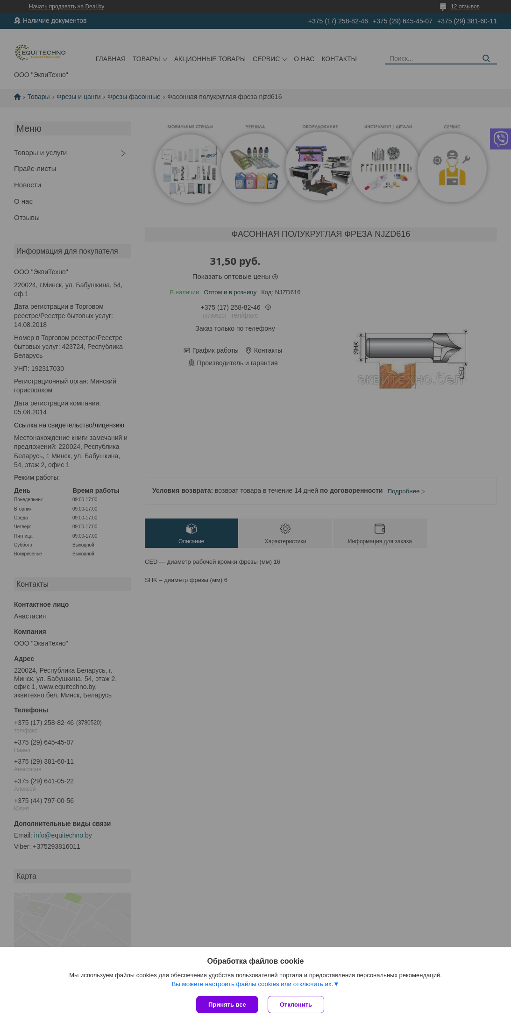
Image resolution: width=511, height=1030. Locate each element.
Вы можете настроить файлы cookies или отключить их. (252, 983)
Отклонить (296, 1004)
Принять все (227, 1004)
